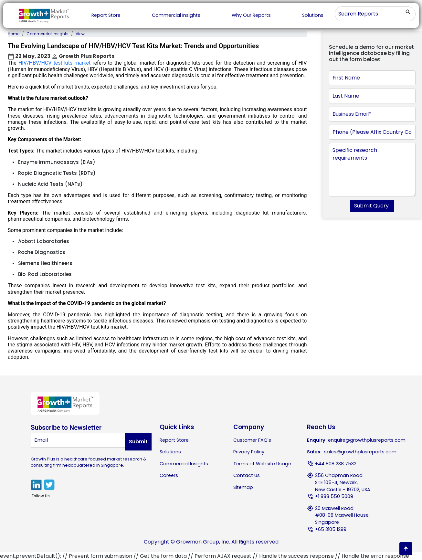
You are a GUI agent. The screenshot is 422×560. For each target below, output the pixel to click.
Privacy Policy (248, 452)
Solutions (312, 15)
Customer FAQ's (252, 440)
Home (13, 34)
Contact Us (246, 475)
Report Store (106, 15)
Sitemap (243, 487)
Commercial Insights (176, 15)
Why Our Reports (251, 15)
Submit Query (372, 205)
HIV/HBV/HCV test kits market (54, 63)
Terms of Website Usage (262, 463)
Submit (138, 441)
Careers (169, 475)
